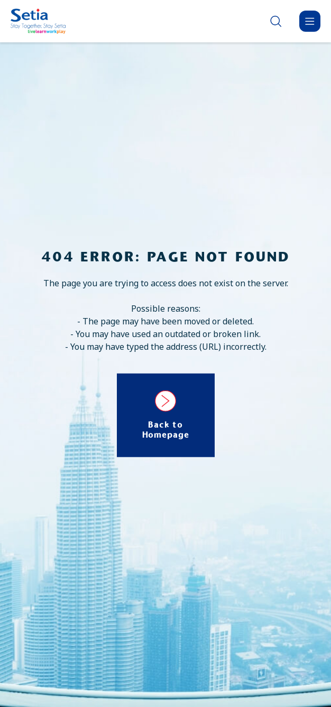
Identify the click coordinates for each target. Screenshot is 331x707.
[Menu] (309, 21)
